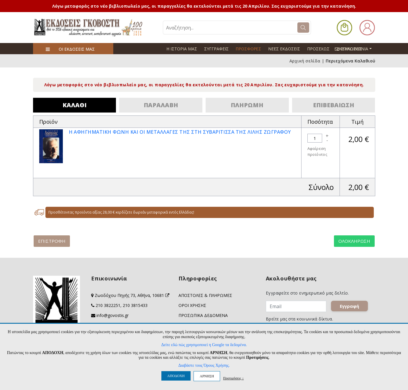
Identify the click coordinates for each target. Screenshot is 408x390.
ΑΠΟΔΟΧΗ (176, 376)
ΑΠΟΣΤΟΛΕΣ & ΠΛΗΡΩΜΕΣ (205, 295)
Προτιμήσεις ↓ (233, 378)
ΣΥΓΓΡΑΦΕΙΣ (216, 49)
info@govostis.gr (112, 315)
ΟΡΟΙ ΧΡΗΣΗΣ (192, 305)
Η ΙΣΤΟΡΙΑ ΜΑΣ (181, 49)
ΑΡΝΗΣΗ (207, 376)
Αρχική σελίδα (304, 61)
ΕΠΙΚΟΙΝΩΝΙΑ (356, 49)
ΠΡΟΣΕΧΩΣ (318, 49)
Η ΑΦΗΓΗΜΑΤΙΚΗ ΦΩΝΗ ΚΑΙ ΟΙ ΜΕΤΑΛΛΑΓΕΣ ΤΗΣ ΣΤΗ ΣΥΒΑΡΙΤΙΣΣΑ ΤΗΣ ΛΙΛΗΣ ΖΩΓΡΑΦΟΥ (180, 132)
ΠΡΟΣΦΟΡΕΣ (248, 49)
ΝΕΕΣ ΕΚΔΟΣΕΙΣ (284, 49)
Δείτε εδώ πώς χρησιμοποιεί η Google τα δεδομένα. (204, 345)
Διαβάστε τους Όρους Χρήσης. (204, 365)
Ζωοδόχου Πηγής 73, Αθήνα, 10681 (132, 295)
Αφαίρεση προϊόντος (317, 151)
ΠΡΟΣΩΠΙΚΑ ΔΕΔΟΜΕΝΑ (203, 315)
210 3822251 (108, 305)
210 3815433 (135, 305)
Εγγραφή (349, 306)
